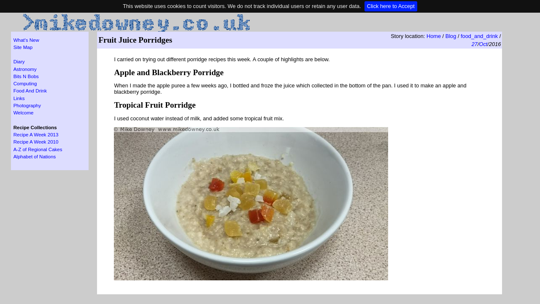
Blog (451, 36)
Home (434, 36)
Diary (19, 61)
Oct (483, 44)
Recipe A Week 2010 (36, 141)
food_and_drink (479, 36)
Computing (25, 83)
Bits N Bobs (26, 76)
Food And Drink (30, 90)
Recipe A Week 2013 (36, 134)
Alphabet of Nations (35, 156)
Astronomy (25, 69)
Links (19, 98)
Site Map (23, 47)
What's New (26, 40)
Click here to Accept (391, 6)
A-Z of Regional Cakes (38, 149)
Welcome (24, 112)
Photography (27, 105)
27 (475, 44)
